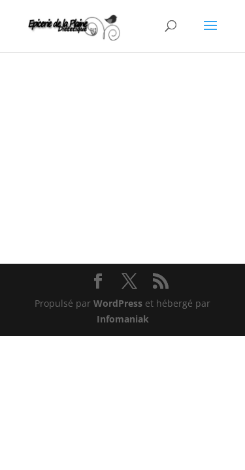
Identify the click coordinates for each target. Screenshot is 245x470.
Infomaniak (123, 319)
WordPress (117, 303)
